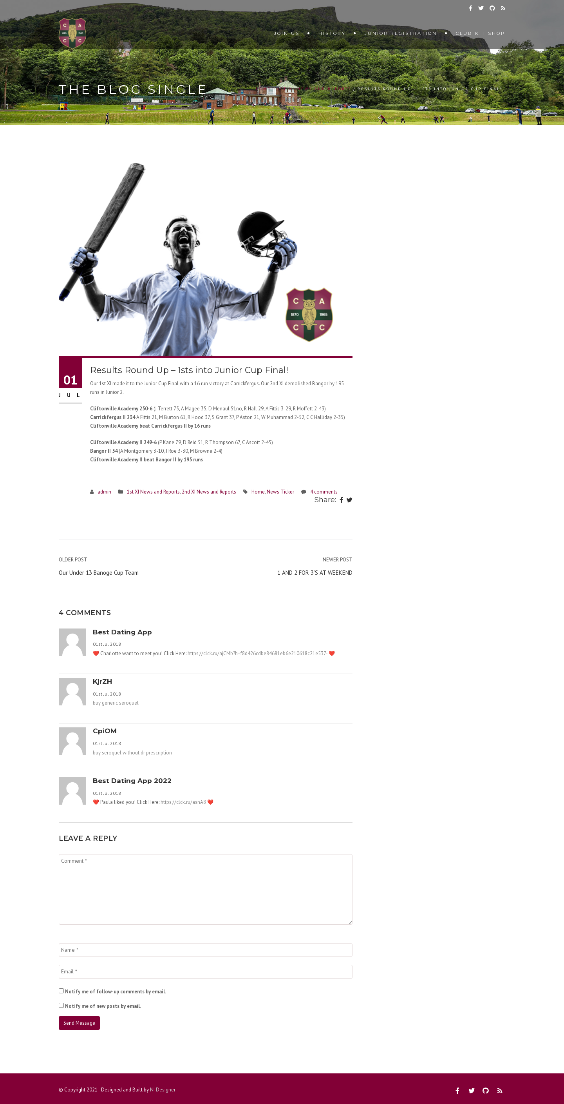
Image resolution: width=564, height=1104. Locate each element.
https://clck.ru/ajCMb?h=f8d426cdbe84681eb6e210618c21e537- (257, 653)
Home (263, 88)
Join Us (287, 33)
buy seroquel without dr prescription (132, 752)
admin (104, 491)
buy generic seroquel (116, 703)
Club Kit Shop (480, 33)
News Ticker (280, 491)
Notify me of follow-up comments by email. (115, 991)
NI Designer (162, 1089)
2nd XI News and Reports (209, 491)
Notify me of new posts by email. (103, 1006)
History (332, 33)
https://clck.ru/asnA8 (183, 802)
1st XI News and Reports (314, 88)
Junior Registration (401, 33)
